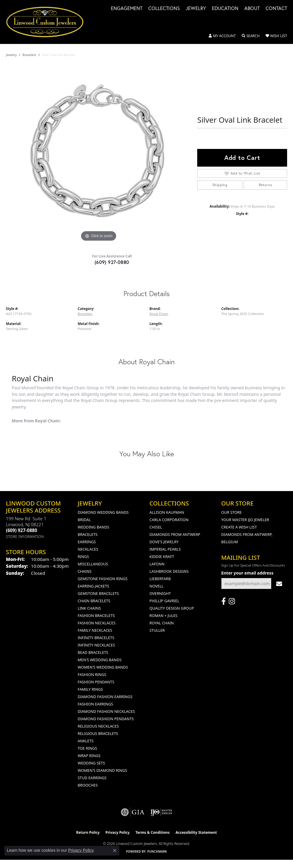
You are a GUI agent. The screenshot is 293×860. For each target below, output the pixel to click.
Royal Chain (158, 313)
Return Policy (88, 832)
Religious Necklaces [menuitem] (98, 726)
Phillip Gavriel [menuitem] (164, 600)
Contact (276, 9)
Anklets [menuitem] (86, 741)
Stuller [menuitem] (157, 630)
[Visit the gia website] (132, 812)
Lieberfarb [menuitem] (160, 578)
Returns (265, 185)
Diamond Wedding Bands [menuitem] (103, 512)
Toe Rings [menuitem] (87, 748)
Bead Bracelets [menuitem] (93, 652)
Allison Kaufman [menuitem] (166, 512)
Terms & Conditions (153, 832)
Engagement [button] (126, 9)
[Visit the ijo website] (161, 812)
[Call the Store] (21, 530)
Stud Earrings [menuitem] (92, 777)
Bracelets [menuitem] (88, 534)
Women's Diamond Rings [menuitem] (102, 770)
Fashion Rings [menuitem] (92, 674)
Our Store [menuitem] (231, 512)
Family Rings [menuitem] (90, 689)
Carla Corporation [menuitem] (168, 519)
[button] (222, 36)
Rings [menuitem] (83, 556)
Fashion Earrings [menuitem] (95, 704)
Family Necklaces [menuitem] (95, 630)
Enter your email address (247, 573)
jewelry (11, 55)
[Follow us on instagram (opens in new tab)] (232, 601)
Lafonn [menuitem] (156, 564)
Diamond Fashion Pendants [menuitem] (106, 718)
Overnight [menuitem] (160, 593)
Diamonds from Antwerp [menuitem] (174, 534)
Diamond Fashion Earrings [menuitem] (105, 696)
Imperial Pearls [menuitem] (165, 549)
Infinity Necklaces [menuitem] (96, 645)
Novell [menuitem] (156, 586)
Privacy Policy (118, 832)
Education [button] (225, 9)
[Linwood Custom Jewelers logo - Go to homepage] (48, 22)
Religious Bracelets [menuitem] (98, 733)
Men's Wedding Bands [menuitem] (100, 659)
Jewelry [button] (196, 9)
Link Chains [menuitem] (89, 608)
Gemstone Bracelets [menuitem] (98, 593)
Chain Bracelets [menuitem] (94, 600)
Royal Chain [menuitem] (161, 623)
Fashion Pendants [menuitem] (96, 682)
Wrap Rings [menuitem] (89, 755)
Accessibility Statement (196, 832)
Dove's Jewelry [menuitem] (164, 541)
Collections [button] (164, 9)
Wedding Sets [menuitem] (91, 763)
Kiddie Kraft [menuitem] (161, 556)
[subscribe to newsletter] (279, 583)
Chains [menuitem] (85, 571)
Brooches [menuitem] (88, 785)
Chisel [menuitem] (155, 527)
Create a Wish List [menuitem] (239, 527)
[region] (98, 154)
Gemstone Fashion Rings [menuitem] (103, 578)
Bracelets (29, 55)
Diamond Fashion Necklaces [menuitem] (106, 711)
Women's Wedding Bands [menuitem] (103, 667)
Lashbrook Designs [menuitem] (169, 571)
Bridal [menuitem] (84, 519)
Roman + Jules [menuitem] (163, 615)
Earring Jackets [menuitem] (93, 586)
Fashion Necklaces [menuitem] (97, 623)
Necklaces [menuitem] (88, 549)
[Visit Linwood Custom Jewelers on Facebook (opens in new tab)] (223, 601)
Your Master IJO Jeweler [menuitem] (245, 519)
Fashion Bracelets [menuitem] (96, 615)
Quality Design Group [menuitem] (171, 608)
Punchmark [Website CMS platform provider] (157, 851)
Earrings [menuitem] (87, 541)
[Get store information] (25, 536)
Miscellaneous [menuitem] (93, 564)
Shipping (219, 185)
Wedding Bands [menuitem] (93, 527)
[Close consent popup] (114, 850)
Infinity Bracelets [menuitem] (96, 637)
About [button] (252, 9)
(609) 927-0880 (112, 262)
